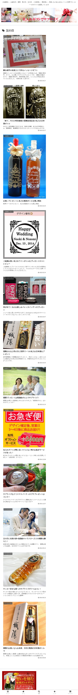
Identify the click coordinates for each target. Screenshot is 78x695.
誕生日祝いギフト (11, 532)
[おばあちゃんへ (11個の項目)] (49, 623)
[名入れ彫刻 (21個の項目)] (37, 619)
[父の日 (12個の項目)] (38, 623)
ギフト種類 (7, 448)
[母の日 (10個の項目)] (72, 623)
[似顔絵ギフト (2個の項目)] (35, 630)
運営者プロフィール (39, 685)
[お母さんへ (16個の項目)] (55, 619)
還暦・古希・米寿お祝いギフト (17, 543)
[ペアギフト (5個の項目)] (34, 626)
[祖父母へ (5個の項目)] (43, 626)
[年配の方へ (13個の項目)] (29, 623)
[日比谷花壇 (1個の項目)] (69, 630)
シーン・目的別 (8, 495)
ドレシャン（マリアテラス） (16, 437)
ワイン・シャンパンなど (14, 469)
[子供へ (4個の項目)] (51, 626)
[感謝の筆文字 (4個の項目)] (61, 626)
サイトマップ (39, 688)
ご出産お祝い (9, 500)
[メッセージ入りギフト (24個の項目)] (10, 619)
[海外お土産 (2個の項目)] (8, 630)
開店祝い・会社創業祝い (14, 548)
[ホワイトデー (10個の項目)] (62, 623)
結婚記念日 (9, 527)
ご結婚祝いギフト (11, 506)
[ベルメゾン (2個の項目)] (21, 630)
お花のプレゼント (11, 453)
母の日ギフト (9, 606)
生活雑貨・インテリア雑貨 (15, 485)
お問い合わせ (64, 685)
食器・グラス (9, 490)
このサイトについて (14, 685)
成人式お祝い (9, 516)
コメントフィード (9, 654)
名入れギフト (9, 574)
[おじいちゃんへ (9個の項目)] (8, 626)
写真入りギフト (10, 569)
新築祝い (8, 522)
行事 (4, 585)
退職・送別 (9, 537)
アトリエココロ (10, 432)
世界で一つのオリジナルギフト (15, 553)
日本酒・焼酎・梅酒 (12, 474)
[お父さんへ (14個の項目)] (7, 623)
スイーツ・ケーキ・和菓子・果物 (18, 458)
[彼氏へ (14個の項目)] (72, 619)
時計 (6, 479)
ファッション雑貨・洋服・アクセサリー (20, 464)
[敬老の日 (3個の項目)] (71, 626)
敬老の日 (8, 601)
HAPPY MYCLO (11, 427)
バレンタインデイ (11, 596)
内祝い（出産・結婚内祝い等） (17, 511)
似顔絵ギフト (9, 564)
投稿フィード (7, 649)
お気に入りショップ (10, 421)
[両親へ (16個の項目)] (64, 619)
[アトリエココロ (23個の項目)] (25, 619)
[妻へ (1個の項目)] (58, 630)
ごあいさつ (7, 442)
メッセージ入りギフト (13, 559)
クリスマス (9, 590)
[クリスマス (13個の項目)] (18, 623)
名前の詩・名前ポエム (13, 580)
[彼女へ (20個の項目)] (45, 619)
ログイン (6, 644)
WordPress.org (8, 660)
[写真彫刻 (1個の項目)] (48, 630)
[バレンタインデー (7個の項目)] (21, 626)
